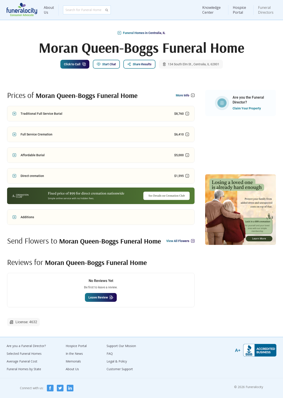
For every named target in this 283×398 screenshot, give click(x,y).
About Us (49, 10)
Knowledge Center (211, 10)
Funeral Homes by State (24, 369)
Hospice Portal (239, 10)
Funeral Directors (265, 10)
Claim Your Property (247, 108)
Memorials (73, 361)
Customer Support (120, 369)
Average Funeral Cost (22, 361)
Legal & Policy (117, 361)
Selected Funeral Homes (24, 353)
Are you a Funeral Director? (26, 346)
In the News (74, 353)
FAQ (110, 353)
